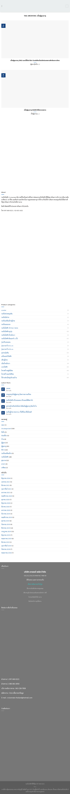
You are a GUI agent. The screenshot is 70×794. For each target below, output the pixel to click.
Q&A (2, 425)
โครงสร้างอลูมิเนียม (7, 370)
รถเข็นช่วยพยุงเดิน (6, 314)
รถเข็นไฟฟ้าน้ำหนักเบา (8, 335)
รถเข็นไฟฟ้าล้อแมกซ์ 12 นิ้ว (9, 338)
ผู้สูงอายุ (3, 446)
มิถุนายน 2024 (5, 478)
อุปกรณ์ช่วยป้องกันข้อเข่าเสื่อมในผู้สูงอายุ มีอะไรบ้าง (21, 406)
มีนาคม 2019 (5, 542)
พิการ (3, 450)
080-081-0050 (14, 282)
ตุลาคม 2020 (5, 500)
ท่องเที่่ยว (4, 436)
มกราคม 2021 (5, 492)
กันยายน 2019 (5, 524)
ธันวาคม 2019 (5, 514)
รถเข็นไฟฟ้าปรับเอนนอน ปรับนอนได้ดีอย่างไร (19, 400)
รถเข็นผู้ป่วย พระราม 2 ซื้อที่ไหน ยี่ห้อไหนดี (19, 412)
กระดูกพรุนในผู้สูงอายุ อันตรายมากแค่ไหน (18, 394)
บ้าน (2, 439)
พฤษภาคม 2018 (6, 553)
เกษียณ (3, 468)
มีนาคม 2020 (5, 507)
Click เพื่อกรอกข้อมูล (16, 291)
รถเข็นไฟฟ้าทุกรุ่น (6, 331)
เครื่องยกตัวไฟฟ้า (6, 356)
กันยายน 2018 (5, 549)
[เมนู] (2, 6)
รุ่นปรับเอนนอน (5, 342)
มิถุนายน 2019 (5, 535)
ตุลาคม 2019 (5, 521)
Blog (35, 786)
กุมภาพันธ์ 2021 (6, 489)
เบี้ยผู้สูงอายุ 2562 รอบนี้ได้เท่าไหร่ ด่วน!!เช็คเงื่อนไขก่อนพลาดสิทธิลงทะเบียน (35, 60)
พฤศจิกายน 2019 (6, 517)
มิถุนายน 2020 (5, 503)
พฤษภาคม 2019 (6, 538)
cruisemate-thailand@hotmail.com (19, 295)
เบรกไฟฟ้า (4, 367)
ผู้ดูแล (3, 443)
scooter (3, 310)
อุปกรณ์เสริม (5, 353)
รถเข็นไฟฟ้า (5, 457)
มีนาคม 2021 (5, 485)
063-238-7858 (20, 286)
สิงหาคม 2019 (5, 528)
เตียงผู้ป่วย (4, 360)
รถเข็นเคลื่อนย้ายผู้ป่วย (8, 321)
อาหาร (3, 464)
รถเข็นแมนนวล (5, 324)
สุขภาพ (3, 460)
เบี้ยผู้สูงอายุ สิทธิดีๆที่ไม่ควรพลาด (35, 110)
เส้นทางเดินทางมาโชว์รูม (35, 584)
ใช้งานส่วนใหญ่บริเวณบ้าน (9, 378)
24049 (8, 388)
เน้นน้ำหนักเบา (5, 363)
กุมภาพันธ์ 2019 (6, 546)
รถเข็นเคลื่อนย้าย (6, 453)
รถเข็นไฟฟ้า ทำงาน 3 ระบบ (9, 328)
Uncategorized (6, 428)
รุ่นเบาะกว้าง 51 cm (7, 346)
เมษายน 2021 (5, 482)
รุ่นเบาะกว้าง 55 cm (7, 349)
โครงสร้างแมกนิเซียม (7, 374)
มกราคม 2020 (5, 510)
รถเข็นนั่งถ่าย (5, 317)
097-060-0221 (14, 277)
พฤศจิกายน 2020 (6, 496)
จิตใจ (2, 432)
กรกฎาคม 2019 (6, 531)
